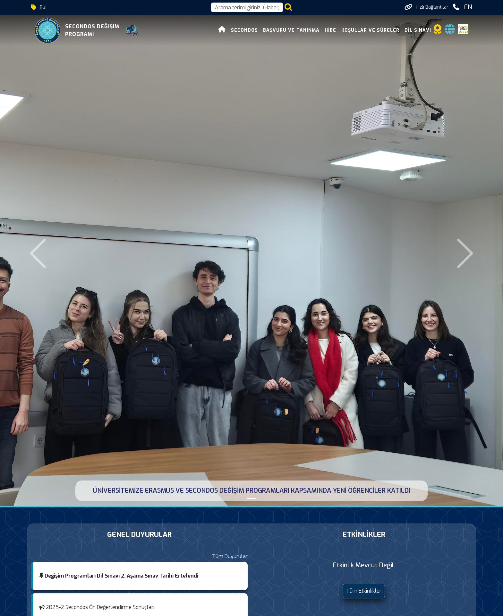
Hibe (330, 30)
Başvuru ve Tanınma (291, 30)
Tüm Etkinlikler (363, 590)
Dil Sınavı (418, 30)
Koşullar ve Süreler (370, 30)
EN (468, 7)
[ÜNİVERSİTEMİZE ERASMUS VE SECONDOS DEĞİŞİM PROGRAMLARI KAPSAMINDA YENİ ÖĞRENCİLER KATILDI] (251, 498)
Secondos (244, 30)
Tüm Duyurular (230, 556)
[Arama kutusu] (247, 7)
